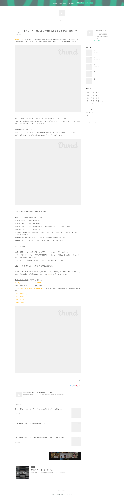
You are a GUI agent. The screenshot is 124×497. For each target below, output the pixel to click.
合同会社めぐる (19, 39)
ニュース (90, 104)
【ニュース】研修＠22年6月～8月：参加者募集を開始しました (30, 423)
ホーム (62, 20)
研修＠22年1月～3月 (22, 297)
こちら (46, 260)
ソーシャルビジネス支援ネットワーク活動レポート (30, 288)
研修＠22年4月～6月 (22, 299)
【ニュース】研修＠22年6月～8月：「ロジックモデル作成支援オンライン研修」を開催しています (39, 409)
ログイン (89, 2)
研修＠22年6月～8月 (22, 302)
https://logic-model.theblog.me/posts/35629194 (28, 283)
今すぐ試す (79, 2)
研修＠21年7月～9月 (22, 294)
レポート (104, 101)
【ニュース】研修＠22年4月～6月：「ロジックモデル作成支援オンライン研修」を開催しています (39, 437)
